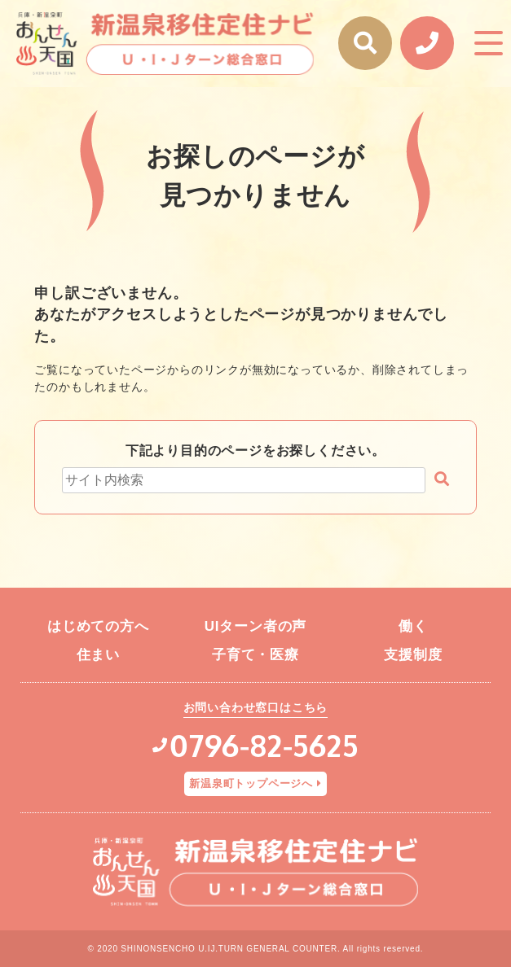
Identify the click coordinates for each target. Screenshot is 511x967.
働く (413, 626)
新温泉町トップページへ (251, 783)
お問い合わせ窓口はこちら (255, 707)
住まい (98, 655)
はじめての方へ (98, 626)
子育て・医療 (255, 655)
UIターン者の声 (255, 626)
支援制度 (413, 655)
